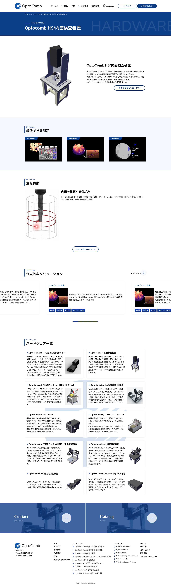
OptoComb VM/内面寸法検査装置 (87, 570)
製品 (66, 6)
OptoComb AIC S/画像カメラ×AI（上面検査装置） (93, 557)
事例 (73, 6)
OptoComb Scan (121, 553)
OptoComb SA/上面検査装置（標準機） (89, 550)
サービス (54, 6)
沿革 (55, 556)
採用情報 (95, 6)
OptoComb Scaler (122, 550)
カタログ (127, 6)
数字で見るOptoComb (62, 560)
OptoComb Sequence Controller (127, 556)
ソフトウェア (119, 543)
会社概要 (84, 6)
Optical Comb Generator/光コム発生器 (88, 573)
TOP (55, 543)
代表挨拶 (57, 553)
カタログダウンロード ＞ (129, 88)
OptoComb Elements (123, 546)
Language (110, 6)
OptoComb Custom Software (126, 562)
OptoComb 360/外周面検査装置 (86, 567)
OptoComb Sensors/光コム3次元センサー (89, 547)
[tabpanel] (85, 297)
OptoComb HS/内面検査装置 (85, 553)
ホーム (26, 14)
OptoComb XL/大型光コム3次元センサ (89, 563)
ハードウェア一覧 (35, 14)
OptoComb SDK (122, 559)
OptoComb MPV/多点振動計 (85, 560)
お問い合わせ (147, 6)
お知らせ (143, 543)
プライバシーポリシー (148, 557)
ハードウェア (78, 543)
